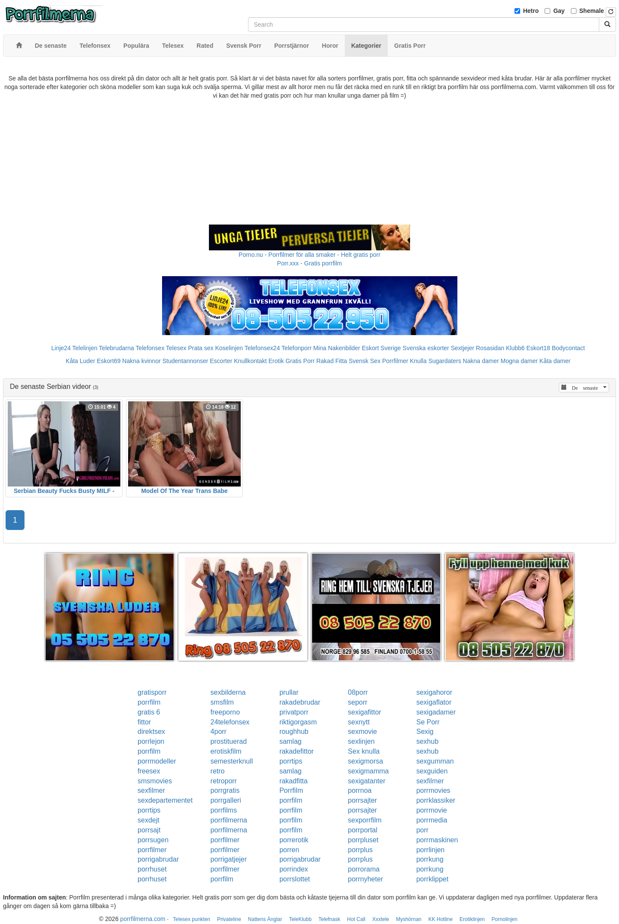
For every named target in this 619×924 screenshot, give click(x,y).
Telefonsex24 (262, 348)
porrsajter (362, 800)
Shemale (591, 10)
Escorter (221, 360)
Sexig (424, 731)
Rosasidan (490, 348)
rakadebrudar (299, 702)
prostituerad (229, 741)
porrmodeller (157, 761)
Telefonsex (149, 348)
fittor (144, 722)
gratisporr (152, 692)
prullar (288, 692)
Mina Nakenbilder (336, 348)
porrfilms (224, 810)
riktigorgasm (298, 722)
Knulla (418, 360)
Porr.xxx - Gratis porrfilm (309, 263)
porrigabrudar (158, 859)
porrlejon (151, 741)
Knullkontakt (250, 360)
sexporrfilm (364, 820)
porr (422, 830)
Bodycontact (568, 348)
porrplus (360, 849)
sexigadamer (436, 712)
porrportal (362, 830)
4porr (219, 731)
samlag (290, 741)
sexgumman (435, 761)
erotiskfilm (226, 751)
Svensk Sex (364, 360)
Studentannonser (185, 360)
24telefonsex (230, 722)
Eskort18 (538, 348)
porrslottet (294, 879)
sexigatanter (366, 781)
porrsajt (149, 830)
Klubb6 (515, 348)
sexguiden (431, 771)
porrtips (290, 761)
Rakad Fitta (331, 360)
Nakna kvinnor (141, 360)
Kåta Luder (80, 360)
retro (218, 771)
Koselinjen (229, 348)
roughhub (294, 731)
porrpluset (363, 840)
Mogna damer (519, 360)
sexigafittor (364, 712)
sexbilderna (228, 692)
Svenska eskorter (426, 348)
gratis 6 (149, 712)
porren (289, 849)
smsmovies (155, 781)
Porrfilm (291, 790)
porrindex (293, 869)
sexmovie (362, 731)
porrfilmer (225, 840)
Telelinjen (84, 348)
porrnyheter (365, 879)
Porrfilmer (395, 360)
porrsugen (153, 840)
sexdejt (148, 820)
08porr (358, 692)
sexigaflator (433, 702)
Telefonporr (297, 348)
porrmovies (433, 790)
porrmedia (431, 820)
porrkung (429, 859)
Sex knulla (364, 751)
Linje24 (60, 348)
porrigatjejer (229, 859)
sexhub (427, 741)
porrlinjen (430, 849)
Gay (558, 10)
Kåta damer (554, 360)
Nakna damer (481, 360)
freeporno (225, 712)
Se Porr (427, 722)
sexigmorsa (365, 761)
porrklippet (432, 879)
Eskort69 (108, 360)
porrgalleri (226, 800)
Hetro (531, 10)
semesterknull (232, 761)
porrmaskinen (437, 840)
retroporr (224, 781)
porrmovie (431, 810)
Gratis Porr (300, 360)
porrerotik (294, 840)
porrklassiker (435, 800)
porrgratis (225, 790)
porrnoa (359, 790)
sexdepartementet (165, 800)
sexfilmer (430, 781)
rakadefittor (296, 751)
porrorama (364, 869)
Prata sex (200, 348)
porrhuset (152, 869)
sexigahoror (434, 692)
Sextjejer (462, 348)
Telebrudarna (116, 348)
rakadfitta (293, 781)
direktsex (151, 731)
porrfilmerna (229, 820)
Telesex (176, 348)
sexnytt (359, 722)
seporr (357, 702)
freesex (149, 771)
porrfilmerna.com (142, 918)
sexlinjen (361, 741)
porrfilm (149, 702)
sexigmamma (368, 771)
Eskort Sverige (381, 348)
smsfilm (222, 702)
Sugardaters (444, 360)
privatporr (294, 712)
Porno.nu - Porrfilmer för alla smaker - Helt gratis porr (309, 254)
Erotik (276, 360)
